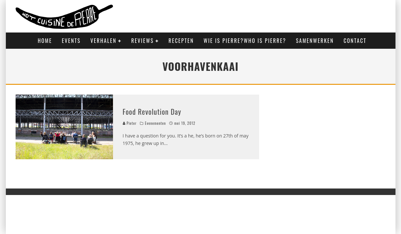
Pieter (130, 123)
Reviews (142, 41)
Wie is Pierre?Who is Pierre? (245, 41)
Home (45, 41)
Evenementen (155, 123)
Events (71, 41)
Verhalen (104, 41)
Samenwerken (315, 41)
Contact (355, 41)
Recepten (181, 41)
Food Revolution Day (152, 111)
